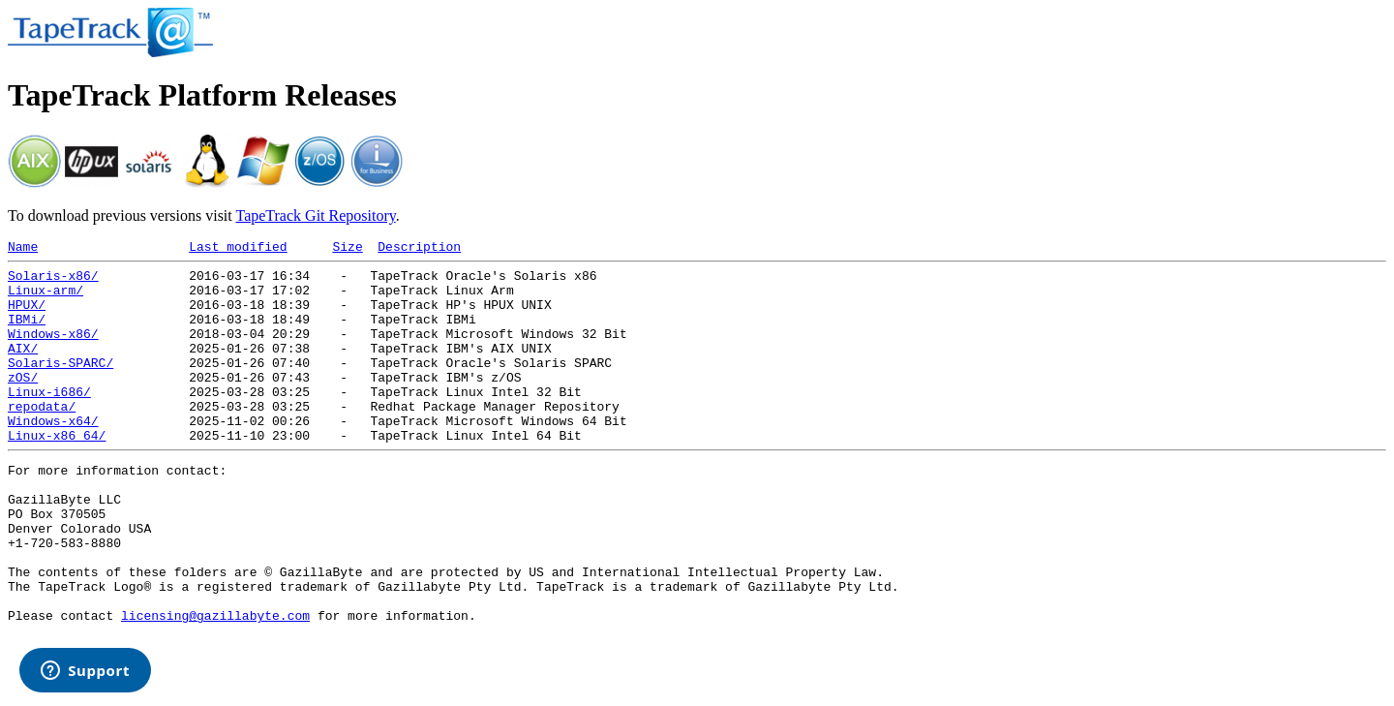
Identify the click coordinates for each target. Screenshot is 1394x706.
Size (347, 249)
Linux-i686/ (49, 420)
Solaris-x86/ (53, 281)
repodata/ (42, 437)
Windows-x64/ (53, 455)
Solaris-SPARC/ (60, 385)
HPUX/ (26, 315)
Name (23, 249)
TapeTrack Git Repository (315, 215)
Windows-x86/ (53, 350)
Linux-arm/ (45, 298)
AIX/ (23, 368)
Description (419, 249)
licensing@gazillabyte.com (215, 684)
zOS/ (23, 403)
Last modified (238, 249)
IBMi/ (26, 333)
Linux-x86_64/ (57, 472)
